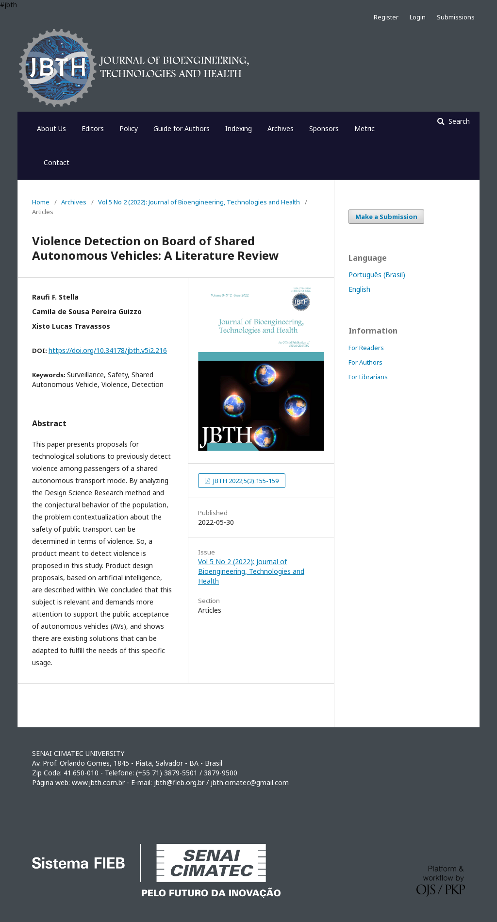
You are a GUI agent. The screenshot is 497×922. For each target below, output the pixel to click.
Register (386, 17)
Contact (56, 162)
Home (41, 202)
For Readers (366, 347)
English (359, 289)
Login (418, 17)
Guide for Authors (181, 128)
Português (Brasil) (376, 274)
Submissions (456, 17)
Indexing (238, 128)
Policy (128, 128)
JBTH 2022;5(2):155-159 (245, 480)
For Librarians (368, 376)
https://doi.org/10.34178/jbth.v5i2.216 (108, 350)
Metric (364, 128)
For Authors (365, 362)
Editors (93, 128)
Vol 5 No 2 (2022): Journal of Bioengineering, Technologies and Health (199, 202)
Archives (280, 128)
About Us (51, 128)
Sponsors (324, 128)
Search (458, 121)
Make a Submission (386, 216)
